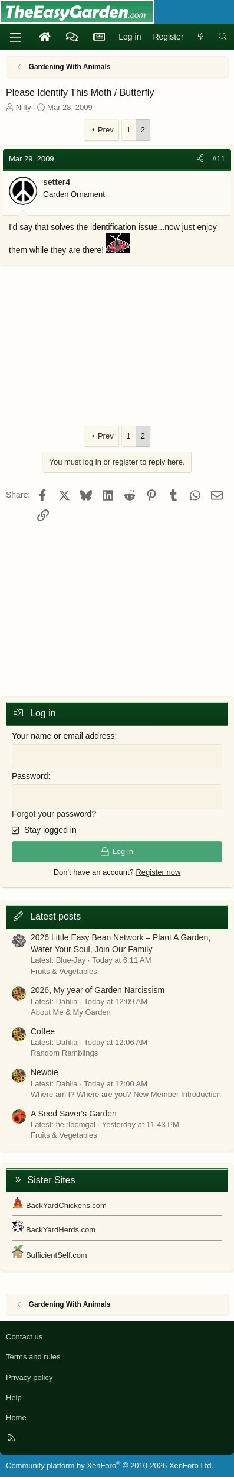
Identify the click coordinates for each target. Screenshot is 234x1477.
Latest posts (55, 916)
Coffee (43, 1031)
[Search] (223, 37)
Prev (106, 129)
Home (16, 1417)
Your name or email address (63, 736)
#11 (218, 158)
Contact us (24, 1336)
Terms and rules (33, 1356)
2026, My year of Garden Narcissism (97, 990)
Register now (158, 872)
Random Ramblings (64, 1052)
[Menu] (15, 37)
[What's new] (201, 37)
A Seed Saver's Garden (74, 1113)
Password (30, 776)
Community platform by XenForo (109, 1465)
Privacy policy (29, 1377)
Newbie (44, 1072)
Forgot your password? (54, 814)
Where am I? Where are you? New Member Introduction (126, 1094)
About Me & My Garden (71, 1012)
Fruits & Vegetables (64, 971)
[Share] (200, 159)
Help (14, 1397)
